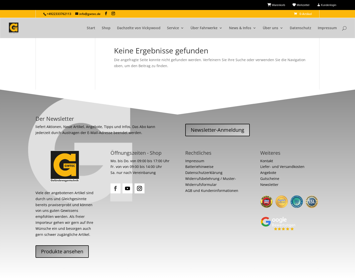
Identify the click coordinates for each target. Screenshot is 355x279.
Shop (106, 28)
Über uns (270, 28)
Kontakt (266, 160)
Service (173, 28)
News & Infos (240, 28)
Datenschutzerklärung (203, 172)
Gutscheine (269, 178)
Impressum (327, 28)
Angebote (268, 172)
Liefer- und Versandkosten (282, 166)
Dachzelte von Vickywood (138, 28)
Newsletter (269, 184)
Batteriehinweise (199, 166)
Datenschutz (300, 28)
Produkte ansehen (62, 251)
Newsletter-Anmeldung (217, 130)
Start (91, 28)
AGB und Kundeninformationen (211, 190)
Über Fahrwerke (204, 28)
